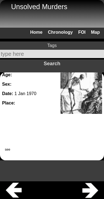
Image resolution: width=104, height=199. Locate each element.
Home (36, 32)
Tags (52, 45)
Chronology (60, 32)
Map (95, 32)
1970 (32, 93)
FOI (82, 32)
